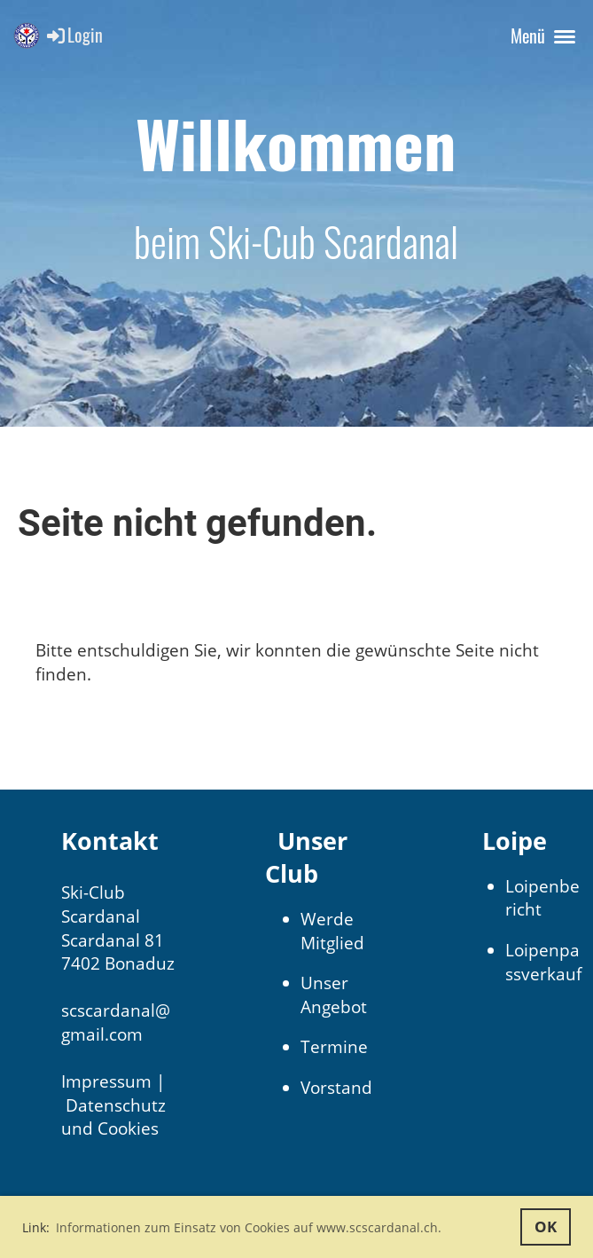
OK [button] (545, 1226)
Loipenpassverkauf (543, 962)
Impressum (106, 1081)
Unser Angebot (333, 994)
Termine (334, 1046)
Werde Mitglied (332, 931)
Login (73, 34)
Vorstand (336, 1087)
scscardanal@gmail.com (115, 1022)
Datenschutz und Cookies (113, 1117)
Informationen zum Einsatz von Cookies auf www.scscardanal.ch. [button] (248, 1227)
